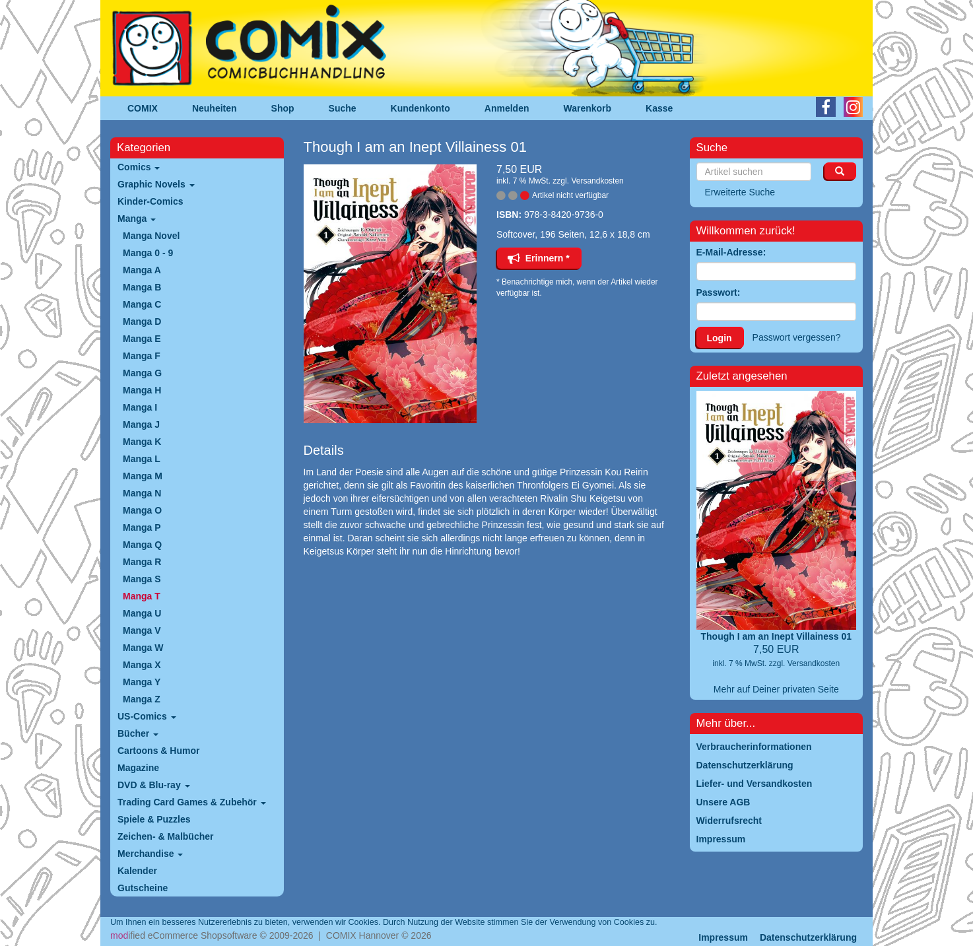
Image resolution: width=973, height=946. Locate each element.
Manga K (142, 441)
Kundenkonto (420, 108)
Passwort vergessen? (797, 337)
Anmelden (507, 108)
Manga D (142, 321)
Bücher (137, 733)
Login (719, 338)
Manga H (142, 390)
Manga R (142, 562)
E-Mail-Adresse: (731, 252)
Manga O (142, 510)
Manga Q (142, 544)
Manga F (141, 356)
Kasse (659, 108)
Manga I (140, 407)
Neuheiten (214, 108)
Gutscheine (142, 888)
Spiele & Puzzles (153, 819)
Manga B (142, 287)
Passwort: (718, 292)
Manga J (141, 424)
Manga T (141, 596)
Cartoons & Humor (158, 750)
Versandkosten (597, 181)
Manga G (142, 373)
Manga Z (141, 699)
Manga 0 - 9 (148, 253)
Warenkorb (588, 108)
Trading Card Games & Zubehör (191, 802)
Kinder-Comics (150, 201)
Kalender (137, 870)
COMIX (142, 108)
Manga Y (141, 682)
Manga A (142, 270)
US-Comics (146, 716)
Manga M (142, 476)
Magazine (138, 767)
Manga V (142, 630)
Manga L (141, 459)
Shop (282, 108)
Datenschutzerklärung (808, 937)
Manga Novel (151, 235)
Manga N (142, 493)
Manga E (142, 338)
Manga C (142, 304)
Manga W (143, 647)
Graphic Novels (156, 184)
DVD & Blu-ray (153, 785)
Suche (342, 108)
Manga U (142, 613)
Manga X (142, 664)
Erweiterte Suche (740, 192)
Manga (136, 218)
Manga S (142, 579)
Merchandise (150, 853)
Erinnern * (539, 258)
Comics (138, 167)
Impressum (723, 937)
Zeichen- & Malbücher (165, 836)
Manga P (142, 527)
